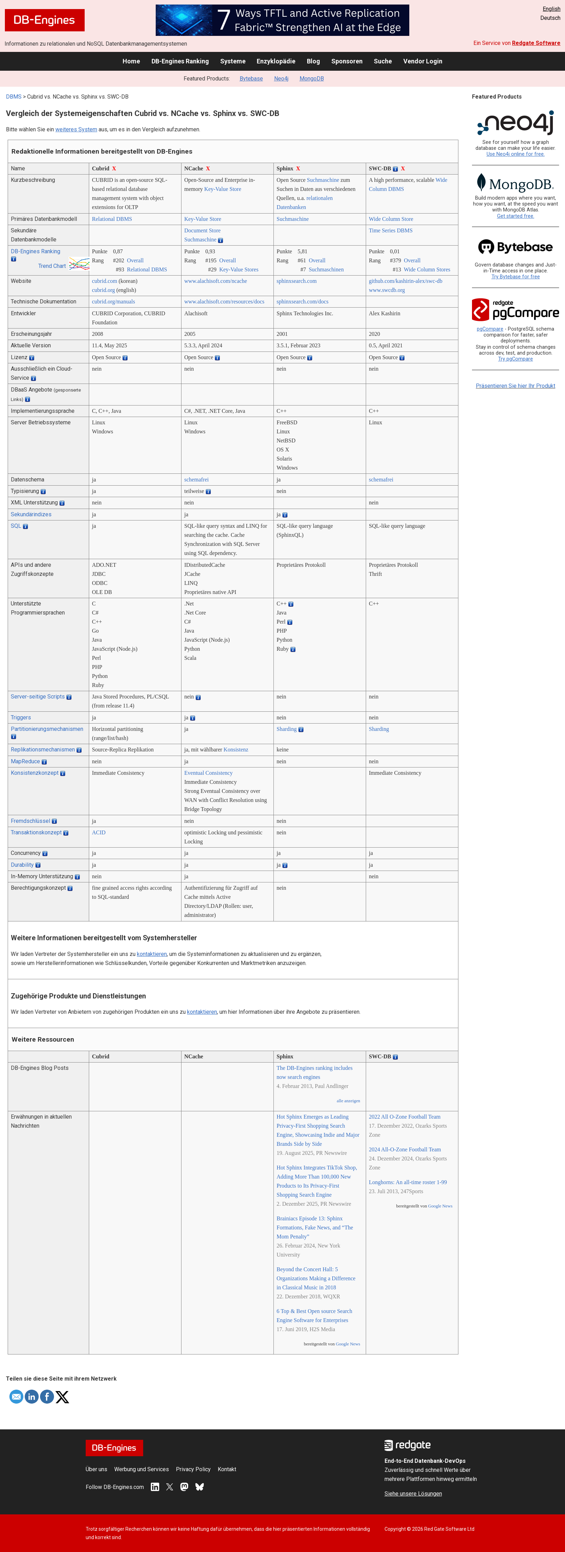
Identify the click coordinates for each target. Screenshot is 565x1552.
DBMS (14, 96)
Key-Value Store (222, 189)
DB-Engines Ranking (180, 61)
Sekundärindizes (31, 514)
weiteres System (76, 129)
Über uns (96, 1469)
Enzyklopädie (276, 61)
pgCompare (490, 329)
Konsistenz (236, 749)
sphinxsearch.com (297, 281)
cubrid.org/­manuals (113, 301)
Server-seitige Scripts (38, 696)
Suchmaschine (323, 180)
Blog (313, 61)
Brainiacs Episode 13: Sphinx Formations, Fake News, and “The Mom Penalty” (315, 1227)
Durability (22, 865)
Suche (383, 61)
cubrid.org (103, 290)
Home (131, 61)
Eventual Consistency (208, 773)
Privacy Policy (193, 1469)
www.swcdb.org (387, 290)
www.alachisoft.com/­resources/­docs (224, 301)
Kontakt (227, 1469)
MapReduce (25, 761)
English (551, 9)
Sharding (287, 729)
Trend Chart (52, 266)
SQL (16, 526)
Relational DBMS (112, 219)
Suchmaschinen (326, 269)
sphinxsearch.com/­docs (302, 301)
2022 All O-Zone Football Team (405, 1117)
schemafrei (196, 479)
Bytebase (251, 78)
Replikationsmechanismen (43, 749)
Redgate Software (536, 43)
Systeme (233, 61)
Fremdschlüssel (30, 821)
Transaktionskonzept (36, 832)
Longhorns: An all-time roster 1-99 (408, 1182)
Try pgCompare (515, 359)
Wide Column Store (391, 219)
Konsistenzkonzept (35, 773)
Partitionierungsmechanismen (47, 729)
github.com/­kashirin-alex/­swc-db (405, 281)
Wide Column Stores (427, 269)
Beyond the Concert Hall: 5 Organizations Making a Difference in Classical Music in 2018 (316, 1278)
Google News (348, 1344)
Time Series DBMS (391, 230)
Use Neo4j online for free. (516, 154)
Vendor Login (422, 61)
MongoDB (312, 78)
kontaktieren (152, 954)
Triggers (21, 717)
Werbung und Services (141, 1469)
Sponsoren (347, 61)
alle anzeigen (348, 1100)
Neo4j (281, 78)
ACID (99, 832)
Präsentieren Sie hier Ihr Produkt (515, 386)
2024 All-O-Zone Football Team (405, 1149)
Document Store (202, 230)
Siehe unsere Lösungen (413, 1493)
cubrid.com (104, 281)
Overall (135, 260)
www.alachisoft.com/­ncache (215, 281)
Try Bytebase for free (516, 277)
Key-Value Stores (238, 269)
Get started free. (515, 216)
